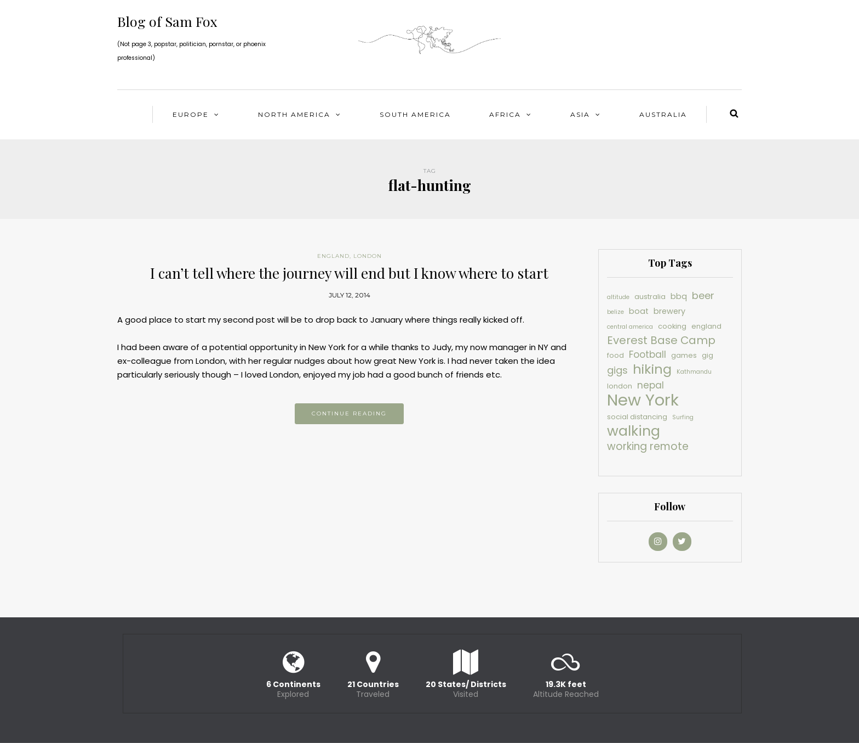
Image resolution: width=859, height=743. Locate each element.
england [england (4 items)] (706, 326)
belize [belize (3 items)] (615, 312)
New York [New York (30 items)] (643, 400)
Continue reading (349, 413)
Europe (191, 114)
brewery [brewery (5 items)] (669, 311)
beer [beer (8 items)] (703, 295)
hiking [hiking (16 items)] (652, 369)
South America (415, 114)
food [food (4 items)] (615, 355)
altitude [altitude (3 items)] (618, 297)
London (367, 256)
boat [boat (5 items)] (639, 311)
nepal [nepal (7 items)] (650, 385)
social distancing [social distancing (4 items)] (637, 416)
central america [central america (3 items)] (630, 327)
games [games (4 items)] (684, 355)
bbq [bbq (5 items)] (679, 296)
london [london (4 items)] (619, 386)
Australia (663, 114)
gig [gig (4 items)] (707, 355)
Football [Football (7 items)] (647, 354)
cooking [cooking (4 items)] (672, 326)
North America (294, 114)
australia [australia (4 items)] (650, 296)
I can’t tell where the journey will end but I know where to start (349, 273)
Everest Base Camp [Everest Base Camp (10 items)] (661, 340)
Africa (505, 114)
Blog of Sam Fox (167, 21)
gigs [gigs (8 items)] (617, 370)
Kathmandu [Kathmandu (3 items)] (694, 372)
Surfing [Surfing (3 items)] (683, 417)
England (333, 256)
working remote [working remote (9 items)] (648, 446)
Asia (580, 114)
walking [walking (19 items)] (633, 431)
